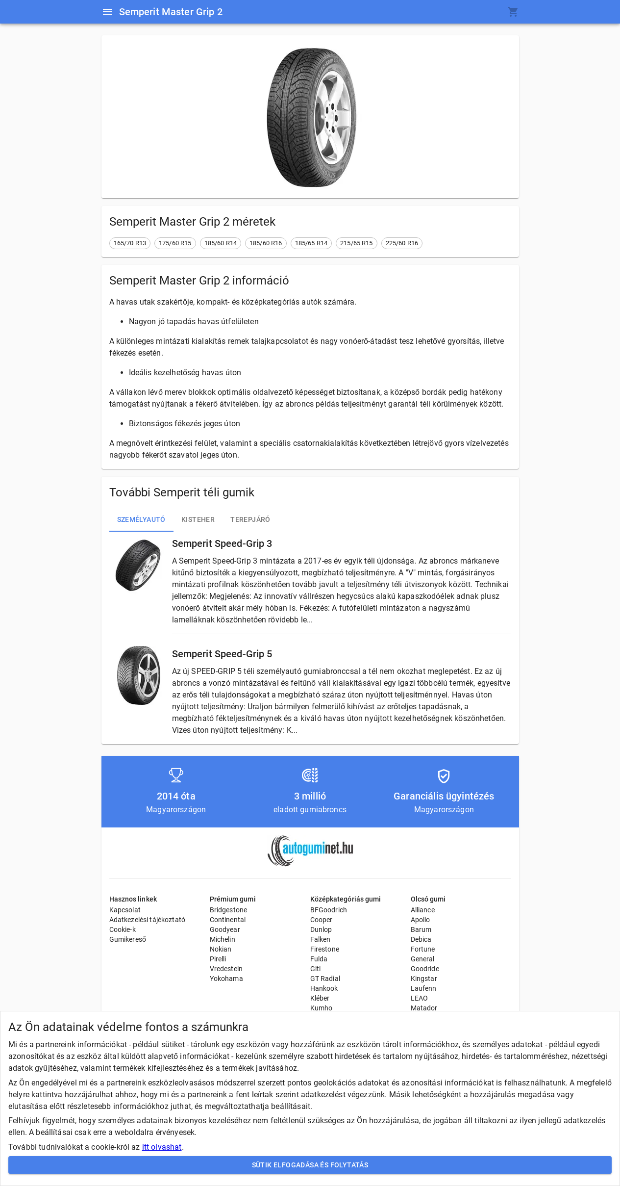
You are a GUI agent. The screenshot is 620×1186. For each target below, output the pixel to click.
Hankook (324, 988)
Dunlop (321, 929)
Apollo (420, 920)
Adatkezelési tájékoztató (147, 920)
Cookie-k (122, 929)
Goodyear (225, 929)
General (423, 959)
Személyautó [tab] (141, 520)
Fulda (319, 959)
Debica (421, 939)
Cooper (321, 920)
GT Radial (325, 978)
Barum (421, 929)
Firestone (324, 949)
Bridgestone (229, 910)
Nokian (221, 949)
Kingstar (424, 978)
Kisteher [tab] (198, 520)
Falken (320, 939)
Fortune (423, 949)
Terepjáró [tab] (250, 520)
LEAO (419, 998)
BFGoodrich (328, 910)
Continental (228, 920)
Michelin (222, 939)
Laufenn (424, 988)
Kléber (320, 998)
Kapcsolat (125, 910)
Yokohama (226, 978)
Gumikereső (128, 939)
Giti (315, 969)
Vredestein (226, 969)
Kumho (321, 1008)
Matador (424, 1008)
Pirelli (218, 959)
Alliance (423, 910)
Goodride (425, 969)
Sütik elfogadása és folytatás (310, 1165)
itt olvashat (162, 1147)
